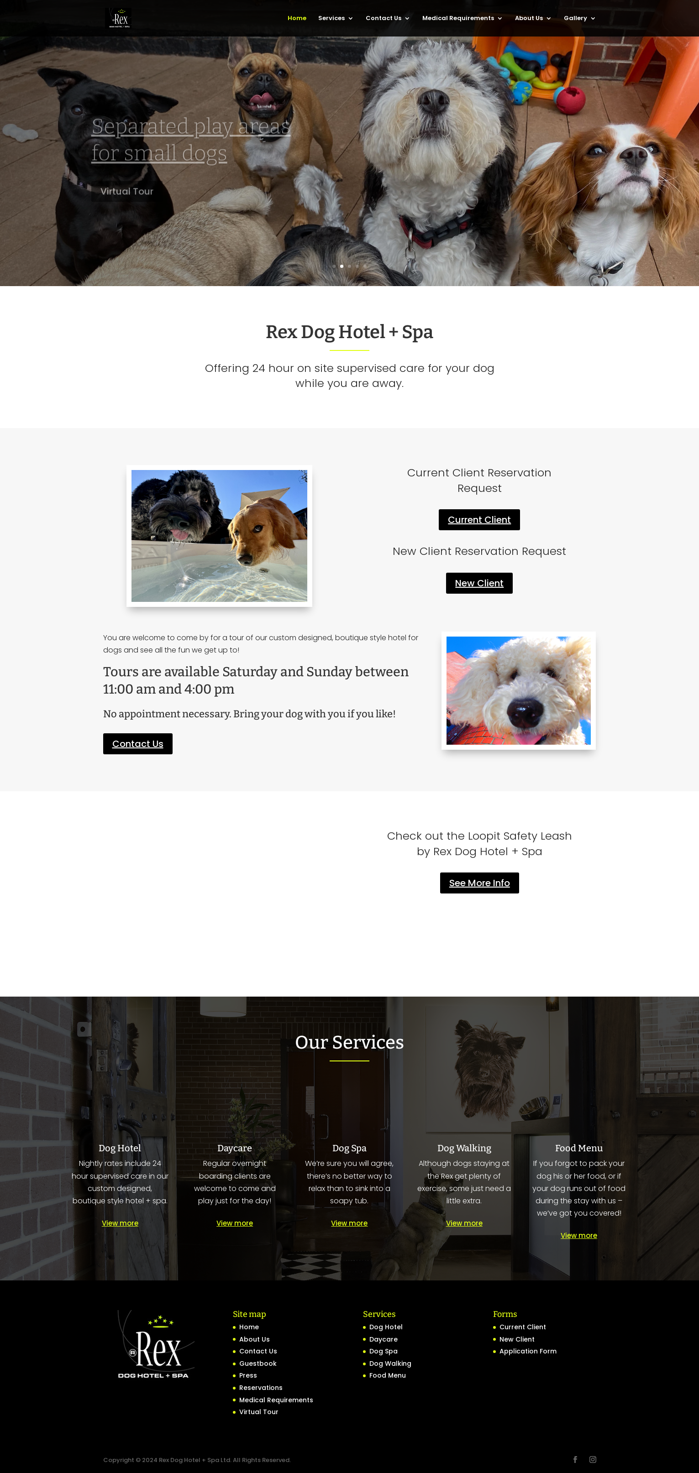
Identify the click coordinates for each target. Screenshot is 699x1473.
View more (120, 1223)
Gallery (575, 18)
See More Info (479, 883)
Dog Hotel (386, 1327)
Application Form (528, 1351)
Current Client (479, 519)
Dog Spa (383, 1351)
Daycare (383, 1339)
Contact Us (383, 18)
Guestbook (258, 1363)
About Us (529, 18)
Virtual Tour (259, 1411)
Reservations (261, 1387)
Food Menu (387, 1375)
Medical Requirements (458, 18)
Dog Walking (390, 1363)
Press (248, 1375)
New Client (479, 583)
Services (331, 18)
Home (297, 18)
